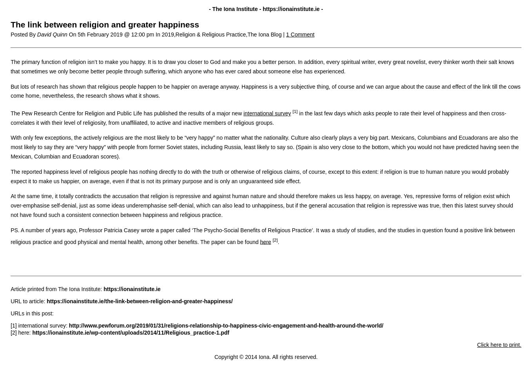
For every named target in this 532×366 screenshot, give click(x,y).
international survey (267, 113)
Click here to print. (499, 345)
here (265, 242)
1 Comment (300, 34)
